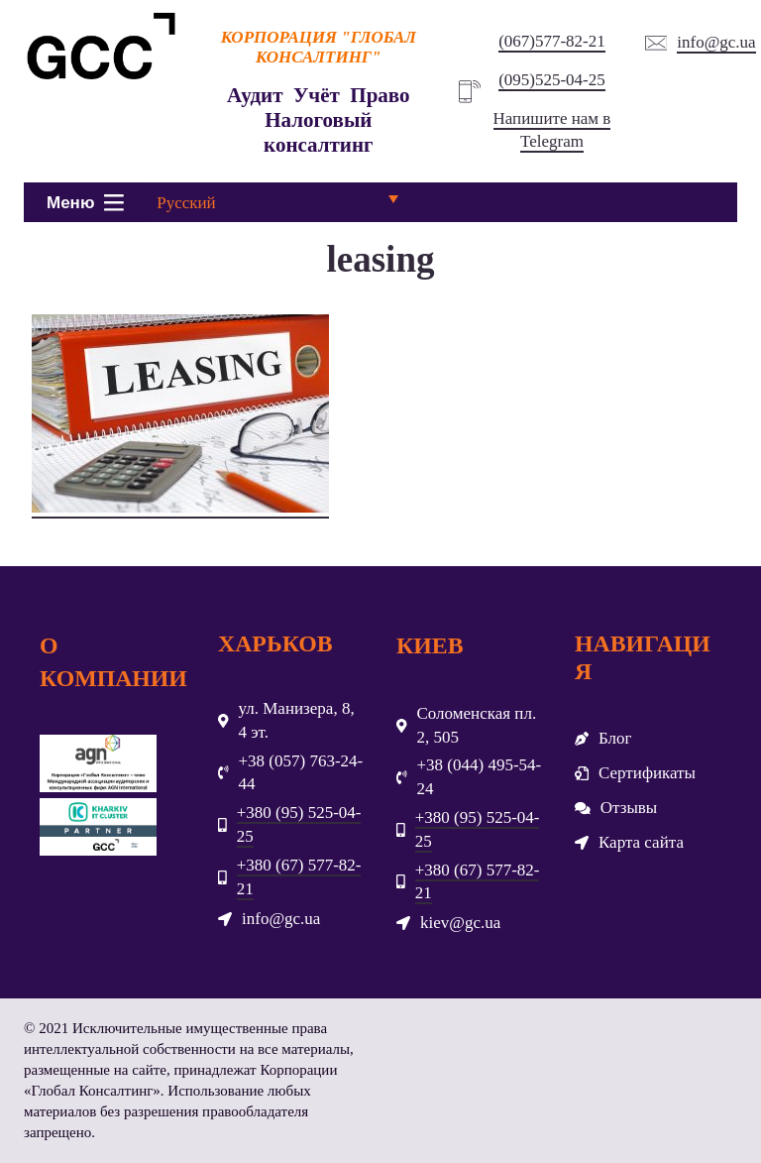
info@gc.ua (716, 42)
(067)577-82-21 (551, 41)
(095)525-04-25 (551, 79)
